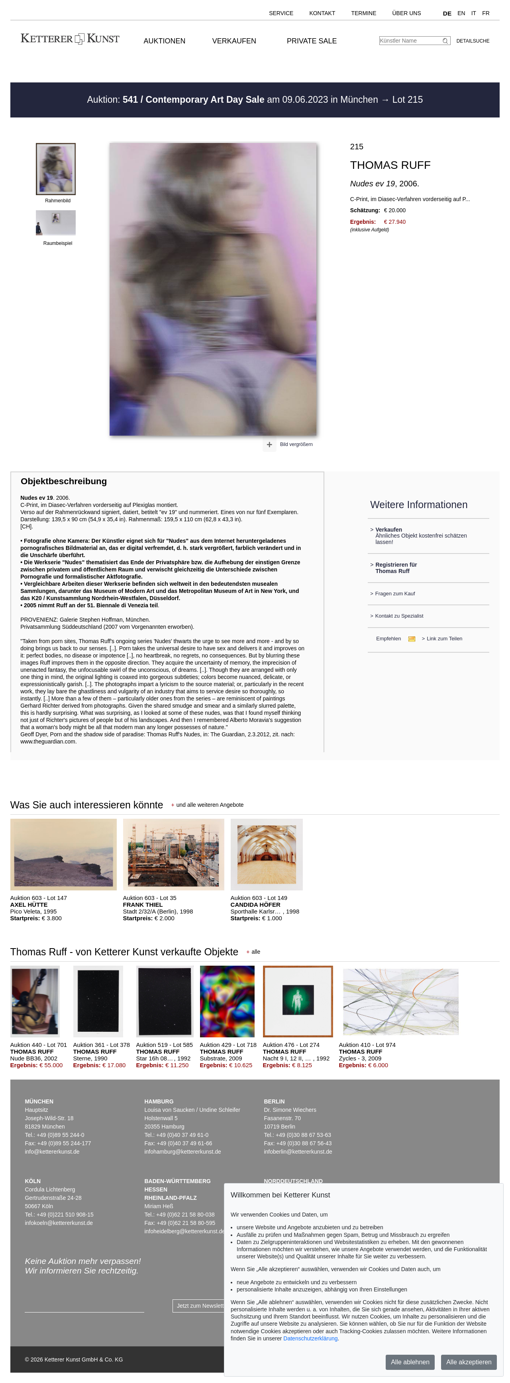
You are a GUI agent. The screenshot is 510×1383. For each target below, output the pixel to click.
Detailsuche (473, 41)
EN (461, 13)
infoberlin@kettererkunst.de (298, 1151)
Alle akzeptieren (469, 1362)
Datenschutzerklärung (310, 1338)
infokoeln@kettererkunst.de (59, 1223)
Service (281, 13)
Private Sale (312, 41)
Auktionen (165, 41)
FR (486, 13)
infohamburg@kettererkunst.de (182, 1151)
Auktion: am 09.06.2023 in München (234, 99)
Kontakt (322, 13)
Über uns (406, 13)
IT (473, 13)
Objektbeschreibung (64, 481)
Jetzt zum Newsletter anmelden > (218, 1306)
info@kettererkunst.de (52, 1151)
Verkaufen (234, 41)
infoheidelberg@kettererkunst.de (184, 1231)
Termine (363, 13)
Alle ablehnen (410, 1362)
